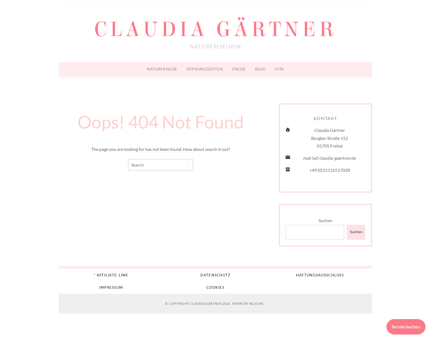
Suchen (325, 220)
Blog (260, 69)
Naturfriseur (162, 69)
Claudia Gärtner (215, 29)
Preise (239, 69)
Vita (279, 69)
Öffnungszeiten (204, 69)
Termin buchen (406, 326)
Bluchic (257, 303)
